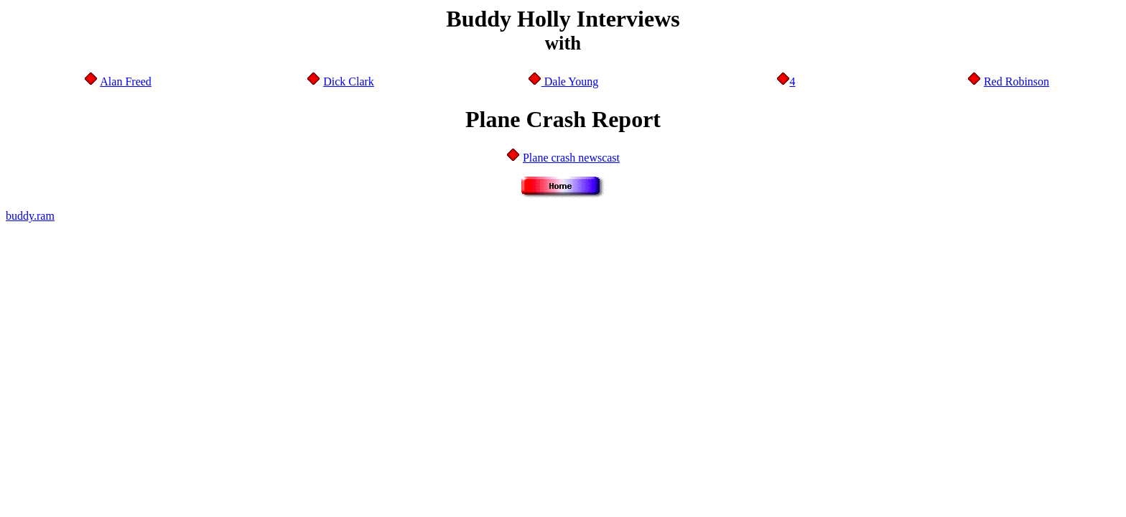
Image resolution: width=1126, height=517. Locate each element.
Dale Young (570, 81)
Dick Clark (348, 81)
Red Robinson (1016, 81)
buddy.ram (30, 216)
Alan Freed (126, 81)
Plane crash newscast (571, 158)
